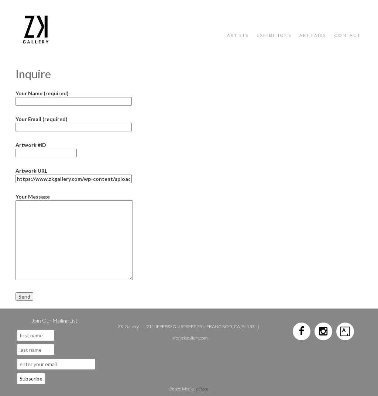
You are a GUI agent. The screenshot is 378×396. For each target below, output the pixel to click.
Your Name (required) (74, 97)
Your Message (74, 200)
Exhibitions (274, 35)
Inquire (33, 74)
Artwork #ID (46, 149)
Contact (347, 35)
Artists (237, 35)
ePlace (202, 389)
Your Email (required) (74, 123)
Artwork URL (74, 175)
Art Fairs (312, 35)
